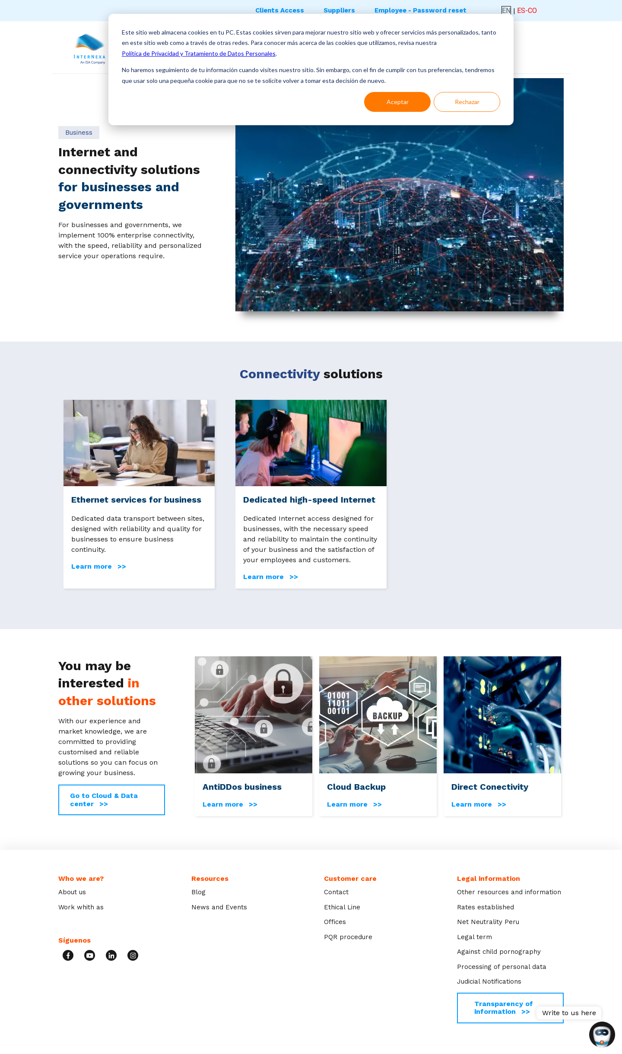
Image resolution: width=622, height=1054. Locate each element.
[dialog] (311, 69)
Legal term (474, 937)
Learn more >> (98, 566)
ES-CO (527, 10)
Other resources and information (509, 892)
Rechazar (467, 101)
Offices (335, 922)
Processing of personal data (501, 967)
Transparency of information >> (503, 1008)
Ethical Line (342, 907)
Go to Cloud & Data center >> (104, 799)
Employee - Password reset (420, 10)
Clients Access (279, 10)
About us (72, 892)
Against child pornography (499, 952)
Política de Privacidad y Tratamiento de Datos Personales (199, 53)
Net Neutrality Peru (488, 922)
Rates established (485, 907)
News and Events (219, 907)
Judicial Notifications (489, 981)
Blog (198, 892)
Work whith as (81, 907)
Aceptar (398, 101)
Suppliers (339, 10)
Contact (336, 892)
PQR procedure (348, 937)
